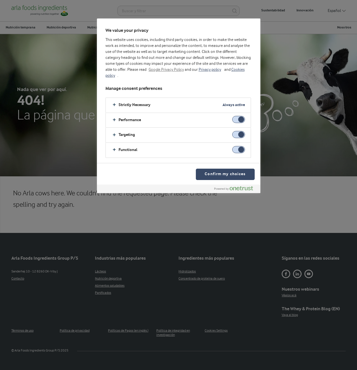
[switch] (238, 119)
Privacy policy (210, 70)
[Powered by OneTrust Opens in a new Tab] (236, 189)
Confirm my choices (225, 174)
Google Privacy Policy (166, 70)
